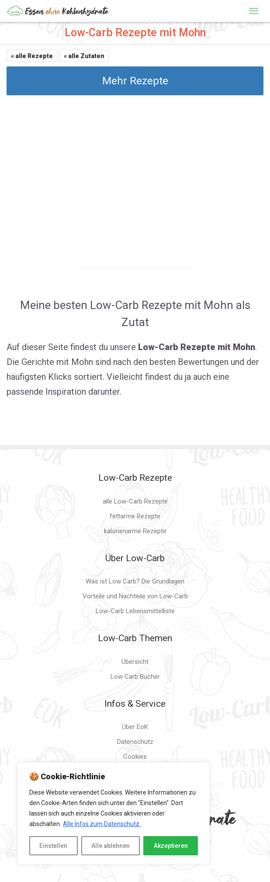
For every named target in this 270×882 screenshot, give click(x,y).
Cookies (135, 756)
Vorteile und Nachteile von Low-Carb (135, 596)
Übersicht (135, 662)
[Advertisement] (135, 174)
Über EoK (135, 727)
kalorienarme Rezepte (135, 531)
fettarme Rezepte (135, 516)
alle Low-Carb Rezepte (135, 501)
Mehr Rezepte (135, 81)
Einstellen (53, 845)
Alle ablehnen (110, 845)
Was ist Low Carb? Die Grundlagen (135, 581)
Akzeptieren (171, 845)
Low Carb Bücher (135, 677)
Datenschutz (135, 742)
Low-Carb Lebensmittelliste (135, 611)
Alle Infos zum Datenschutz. (102, 823)
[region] (113, 813)
